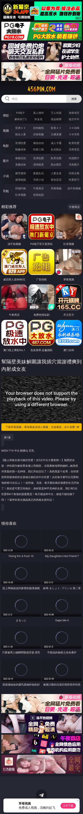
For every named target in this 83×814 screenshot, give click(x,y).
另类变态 (74, 149)
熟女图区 (56, 164)
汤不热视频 (74, 188)
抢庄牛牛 (74, 119)
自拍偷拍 (38, 128)
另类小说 (38, 179)
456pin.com (41, 89)
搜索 (74, 99)
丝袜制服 (38, 134)
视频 (6, 130)
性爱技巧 (74, 179)
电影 (6, 146)
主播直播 (56, 134)
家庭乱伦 (38, 173)
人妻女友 (56, 173)
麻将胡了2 (20, 119)
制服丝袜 (20, 149)
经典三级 (38, 149)
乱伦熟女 (56, 149)
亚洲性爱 (20, 143)
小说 (6, 176)
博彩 (6, 115)
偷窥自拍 (20, 158)
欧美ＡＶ (56, 128)
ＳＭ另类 (74, 134)
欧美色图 (56, 158)
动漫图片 (74, 158)
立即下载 (68, 805)
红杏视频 (20, 195)
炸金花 (38, 119)
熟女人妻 (20, 134)
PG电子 (20, 113)
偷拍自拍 (38, 143)
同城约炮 (20, 188)
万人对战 (56, 113)
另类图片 (74, 164)
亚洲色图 (38, 158)
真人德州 (38, 113)
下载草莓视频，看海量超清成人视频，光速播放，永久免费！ (43, 427)
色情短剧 (38, 195)
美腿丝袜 (20, 164)
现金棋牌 (56, 119)
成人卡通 (56, 143)
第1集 (7, 437)
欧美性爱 (74, 143)
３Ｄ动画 (74, 128)
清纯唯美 (38, 164)
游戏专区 (74, 113)
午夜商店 (38, 188)
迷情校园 (20, 179)
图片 (6, 161)
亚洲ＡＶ (20, 128)
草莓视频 (56, 188)
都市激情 (20, 173)
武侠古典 (74, 173)
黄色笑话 (56, 179)
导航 (6, 191)
